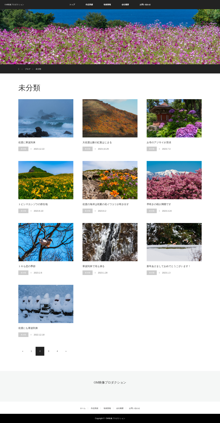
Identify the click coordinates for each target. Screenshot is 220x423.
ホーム (83, 408)
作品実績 (89, 5)
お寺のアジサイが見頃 (159, 142)
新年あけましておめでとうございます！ (169, 266)
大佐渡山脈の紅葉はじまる (97, 142)
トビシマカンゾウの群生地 (33, 204)
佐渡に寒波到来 (26, 142)
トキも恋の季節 (26, 266)
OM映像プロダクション (14, 5)
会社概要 (125, 5)
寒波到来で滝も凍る (93, 266)
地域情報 (107, 5)
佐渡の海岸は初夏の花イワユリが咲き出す (105, 204)
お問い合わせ (145, 5)
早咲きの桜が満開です (159, 204)
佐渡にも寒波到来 (28, 328)
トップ (72, 5)
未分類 (23, 149)
